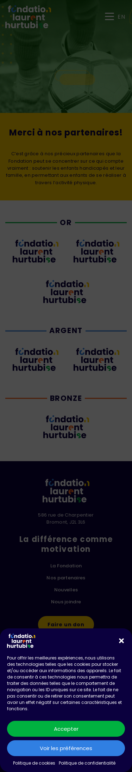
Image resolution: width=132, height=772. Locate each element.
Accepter (66, 728)
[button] (121, 640)
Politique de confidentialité (87, 763)
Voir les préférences (66, 748)
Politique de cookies (34, 763)
